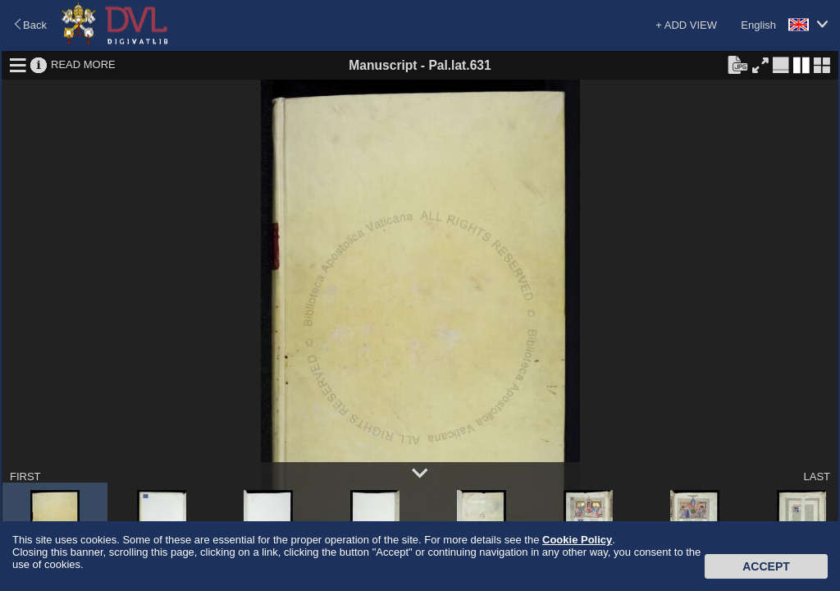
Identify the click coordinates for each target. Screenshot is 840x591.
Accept (766, 566)
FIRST (25, 476)
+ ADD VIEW (686, 25)
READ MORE (83, 64)
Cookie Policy (577, 540)
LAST (816, 476)
